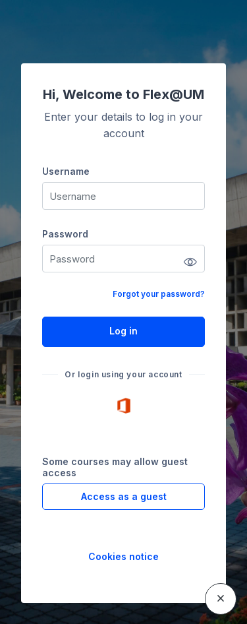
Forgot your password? (159, 294)
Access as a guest (124, 496)
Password (65, 233)
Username (66, 171)
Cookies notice (123, 556)
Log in (123, 330)
